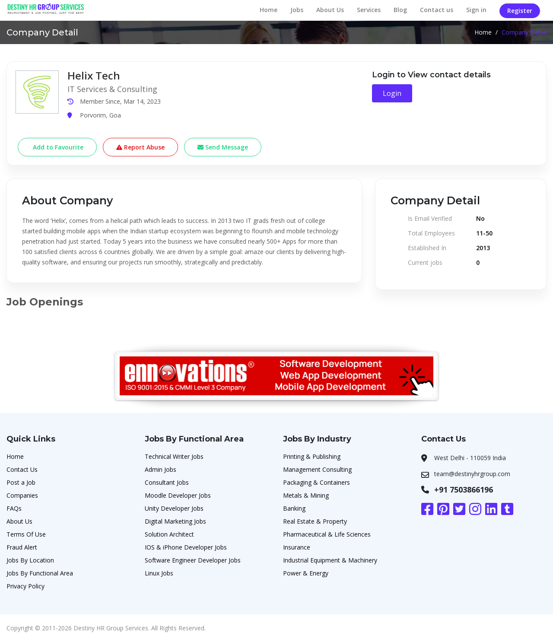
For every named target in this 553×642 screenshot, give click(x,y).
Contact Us (22, 469)
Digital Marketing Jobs (175, 521)
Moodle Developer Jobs (178, 495)
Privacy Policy (25, 586)
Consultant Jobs (167, 482)
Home (268, 10)
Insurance (296, 547)
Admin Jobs (160, 469)
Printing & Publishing (311, 456)
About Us (330, 10)
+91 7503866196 (463, 489)
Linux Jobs (159, 573)
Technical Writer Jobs (174, 456)
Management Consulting (317, 469)
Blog (400, 10)
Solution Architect (169, 534)
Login (392, 93)
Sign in (476, 10)
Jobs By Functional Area (39, 573)
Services (369, 10)
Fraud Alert (21, 547)
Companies (22, 495)
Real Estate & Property (315, 521)
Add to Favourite (57, 147)
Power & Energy (305, 573)
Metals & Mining (306, 495)
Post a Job (20, 482)
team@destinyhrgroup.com (472, 474)
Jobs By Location (30, 560)
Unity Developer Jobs (174, 508)
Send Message (222, 147)
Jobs (296, 10)
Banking (294, 508)
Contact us (436, 10)
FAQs (14, 508)
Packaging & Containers (316, 482)
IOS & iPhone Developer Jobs (186, 547)
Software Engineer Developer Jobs (193, 560)
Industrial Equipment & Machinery (330, 560)
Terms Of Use (26, 534)
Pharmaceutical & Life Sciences (327, 534)
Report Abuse (140, 147)
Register (519, 10)
